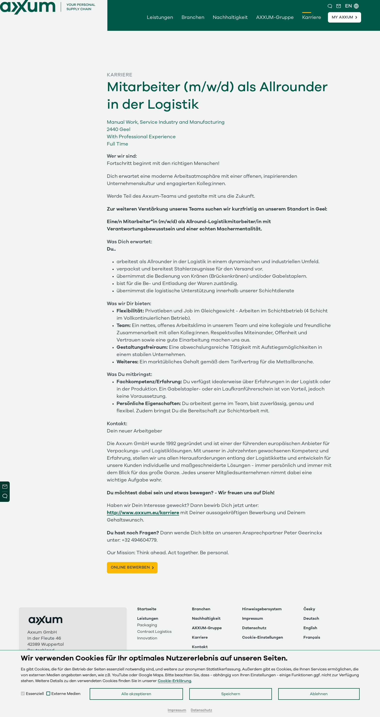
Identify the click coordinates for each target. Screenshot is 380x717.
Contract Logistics (154, 632)
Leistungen (160, 22)
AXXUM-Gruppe (275, 22)
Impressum (252, 618)
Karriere (311, 22)
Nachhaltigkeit (230, 22)
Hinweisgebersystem (262, 609)
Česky (309, 609)
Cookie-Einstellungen (262, 637)
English (310, 628)
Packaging (147, 625)
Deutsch (311, 618)
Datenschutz (254, 628)
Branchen (193, 22)
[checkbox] (23, 693)
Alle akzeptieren (136, 694)
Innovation (147, 638)
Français (311, 637)
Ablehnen (319, 694)
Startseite (146, 609)
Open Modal (5, 497)
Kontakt (200, 647)
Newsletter (5, 486)
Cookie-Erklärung (174, 681)
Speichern (230, 694)
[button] (340, 8)
